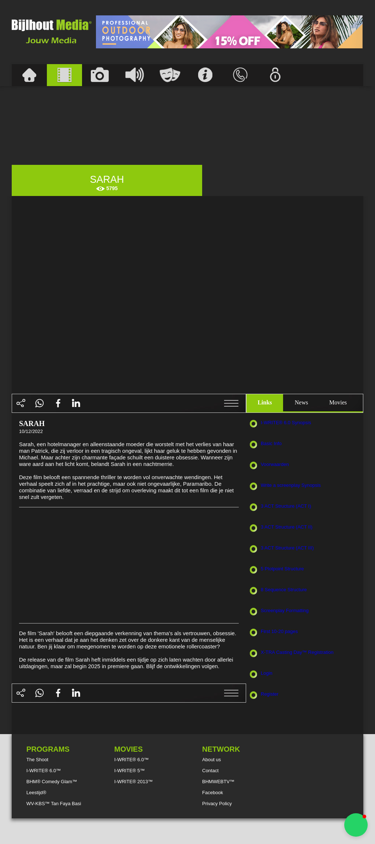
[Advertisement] (229, 31)
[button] (356, 825)
